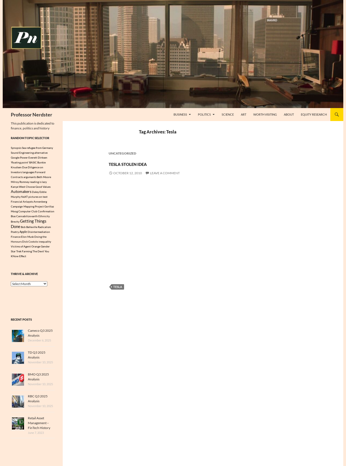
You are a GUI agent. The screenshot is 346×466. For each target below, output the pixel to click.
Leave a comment (165, 173)
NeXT (24, 197)
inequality (45, 243)
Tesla (117, 287)
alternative (41, 152)
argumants (30, 177)
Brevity (15, 222)
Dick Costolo (30, 243)
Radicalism (44, 228)
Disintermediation (39, 233)
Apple (23, 233)
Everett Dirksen (37, 157)
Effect (22, 258)
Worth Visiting (265, 114)
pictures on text (38, 197)
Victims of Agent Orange (25, 248)
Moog (14, 211)
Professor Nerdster (31, 115)
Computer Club (27, 211)
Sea (24, 147)
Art (243, 114)
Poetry (15, 233)
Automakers (21, 191)
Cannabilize (23, 216)
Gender (45, 248)
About (289, 114)
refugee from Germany (39, 147)
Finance (16, 238)
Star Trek (16, 253)
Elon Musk (27, 238)
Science (228, 114)
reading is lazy (38, 181)
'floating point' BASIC (24, 162)
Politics (204, 114)
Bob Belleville (29, 228)
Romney (24, 181)
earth (34, 216)
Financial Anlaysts (22, 202)
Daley (35, 192)
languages (28, 172)
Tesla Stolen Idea (150, 162)
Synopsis (16, 147)
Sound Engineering (22, 152)
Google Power (19, 157)
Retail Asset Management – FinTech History (39, 425)
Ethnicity (44, 216)
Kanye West (18, 186)
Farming (27, 253)
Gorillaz (49, 207)
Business (180, 114)
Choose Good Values (38, 186)
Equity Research (314, 114)
